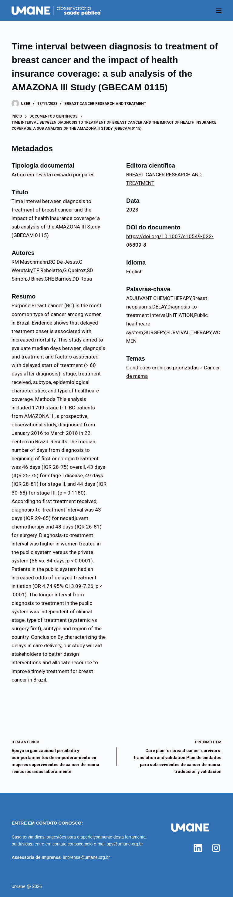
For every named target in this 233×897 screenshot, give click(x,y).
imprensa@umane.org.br (86, 857)
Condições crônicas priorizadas (162, 368)
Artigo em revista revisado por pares (53, 175)
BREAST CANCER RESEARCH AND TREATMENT (105, 104)
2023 (132, 210)
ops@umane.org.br (124, 844)
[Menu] (218, 10)
